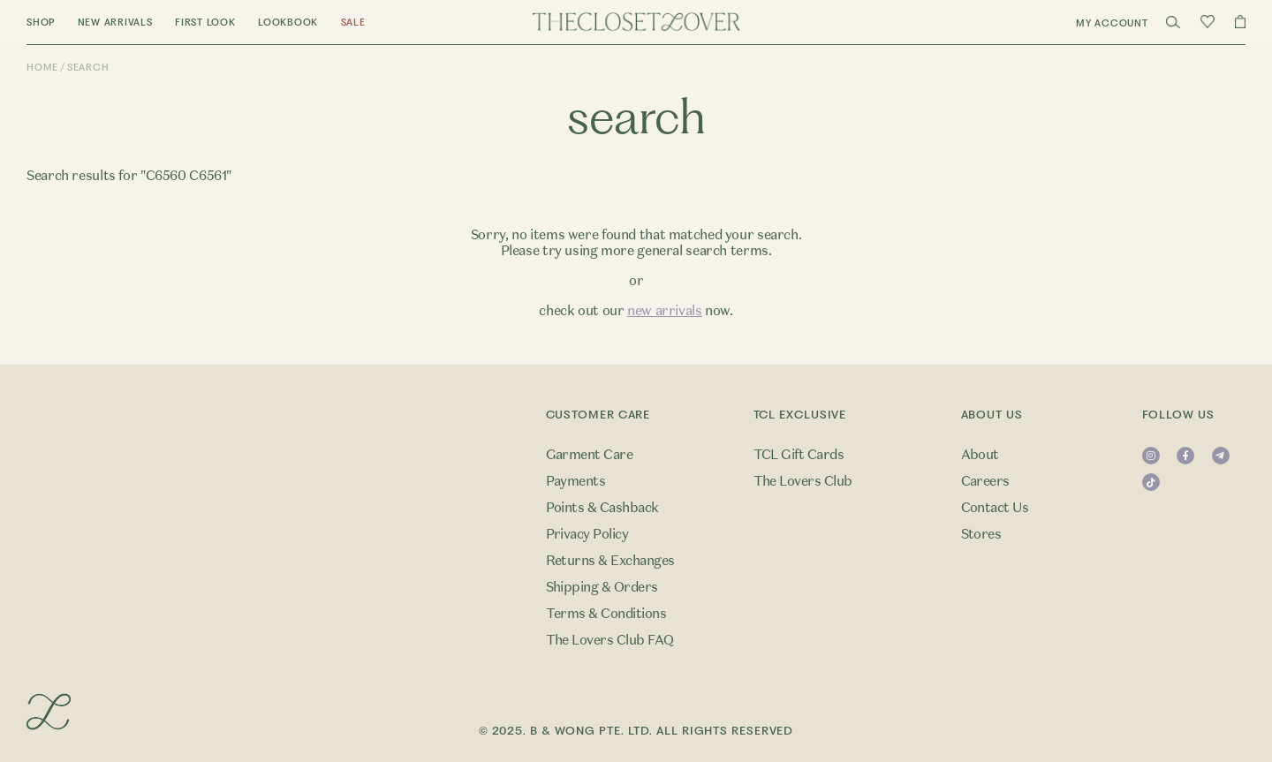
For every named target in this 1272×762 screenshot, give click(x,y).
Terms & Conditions (606, 614)
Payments (576, 481)
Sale (353, 22)
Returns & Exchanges (610, 561)
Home (42, 67)
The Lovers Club (802, 481)
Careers (985, 481)
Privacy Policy (587, 534)
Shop (40, 22)
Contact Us (995, 508)
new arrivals (664, 311)
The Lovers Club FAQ (610, 640)
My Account (1112, 23)
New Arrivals (115, 22)
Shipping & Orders (602, 587)
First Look (205, 22)
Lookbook (288, 22)
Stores (981, 534)
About (980, 455)
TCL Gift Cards (798, 455)
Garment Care (589, 455)
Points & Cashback (602, 508)
